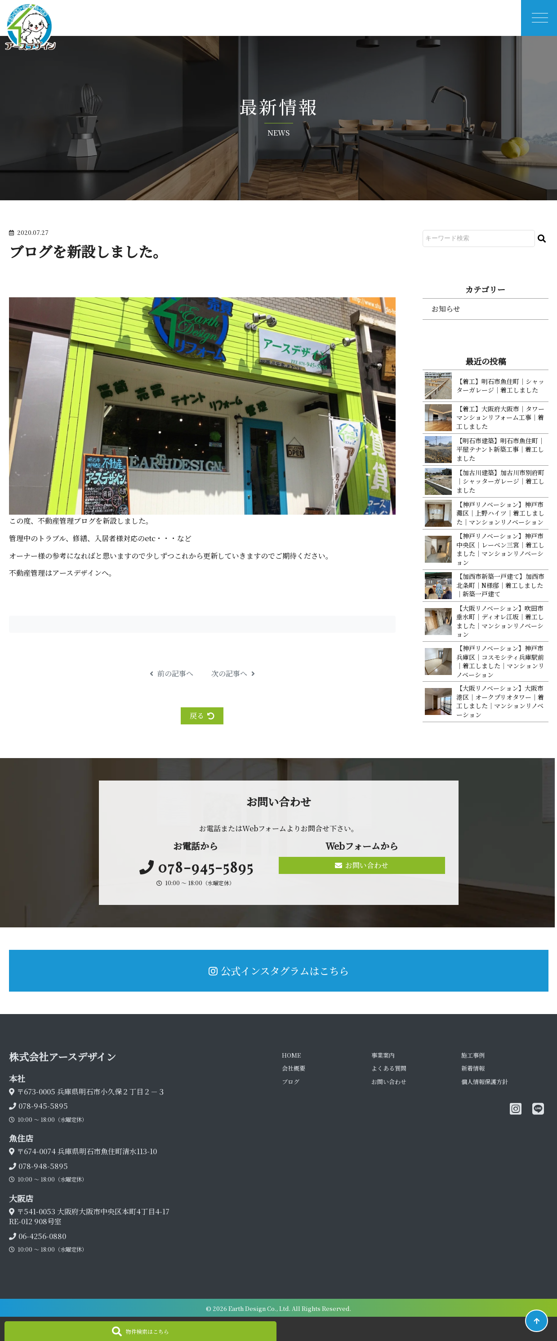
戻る (202, 715)
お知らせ (446, 309)
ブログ (290, 1081)
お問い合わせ (361, 865)
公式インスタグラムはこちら (279, 970)
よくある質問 (388, 1068)
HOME (291, 1055)
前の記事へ (171, 674)
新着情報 (473, 1068)
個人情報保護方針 (484, 1081)
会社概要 (293, 1068)
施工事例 (473, 1055)
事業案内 (383, 1055)
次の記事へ (233, 674)
